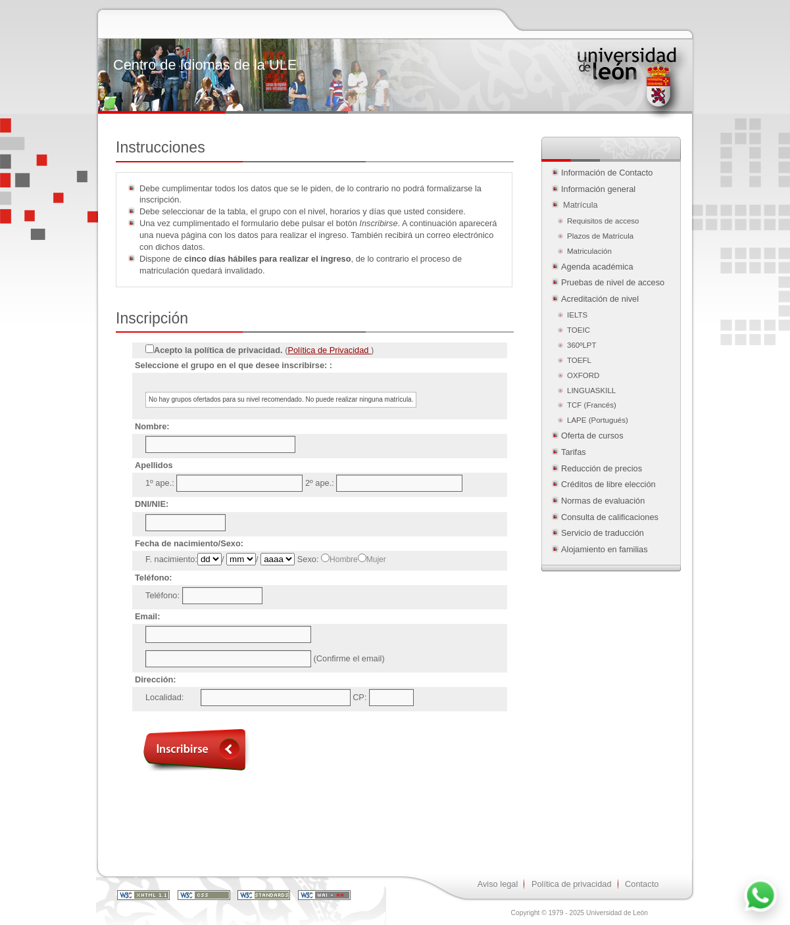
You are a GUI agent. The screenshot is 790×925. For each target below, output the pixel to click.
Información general (598, 189)
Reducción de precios (601, 468)
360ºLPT (582, 345)
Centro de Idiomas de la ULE (205, 65)
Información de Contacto (607, 173)
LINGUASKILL (591, 390)
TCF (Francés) (591, 405)
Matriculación (590, 251)
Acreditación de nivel (600, 299)
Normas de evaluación (603, 501)
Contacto (641, 884)
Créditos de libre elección (608, 484)
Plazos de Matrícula (600, 236)
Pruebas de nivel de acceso (612, 282)
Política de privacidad (571, 884)
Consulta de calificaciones (609, 517)
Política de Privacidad (329, 350)
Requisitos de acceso (603, 221)
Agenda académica (597, 267)
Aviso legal (498, 884)
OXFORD (583, 375)
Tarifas (573, 452)
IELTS (577, 315)
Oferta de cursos (592, 435)
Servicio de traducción (602, 533)
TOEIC (578, 330)
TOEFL (579, 360)
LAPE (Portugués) (597, 420)
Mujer (376, 559)
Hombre (344, 559)
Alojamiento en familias (604, 549)
